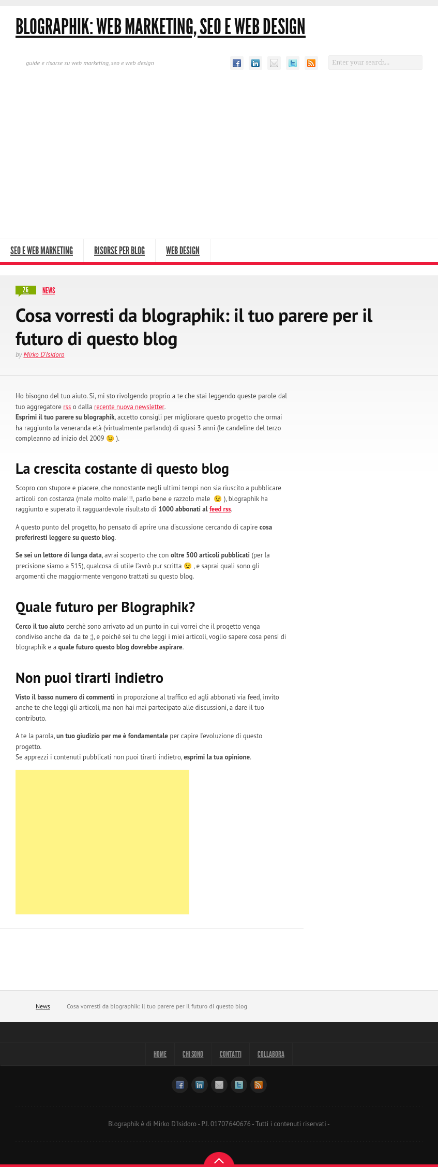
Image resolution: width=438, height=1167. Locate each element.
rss (67, 406)
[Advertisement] (219, 161)
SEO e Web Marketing (41, 250)
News (48, 290)
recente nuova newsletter (131, 406)
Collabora (278, 1054)
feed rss (220, 509)
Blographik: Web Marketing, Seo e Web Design (161, 27)
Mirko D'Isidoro (43, 354)
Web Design (183, 250)
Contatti (233, 1054)
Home (22, 1006)
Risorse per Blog (119, 250)
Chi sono (190, 1054)
